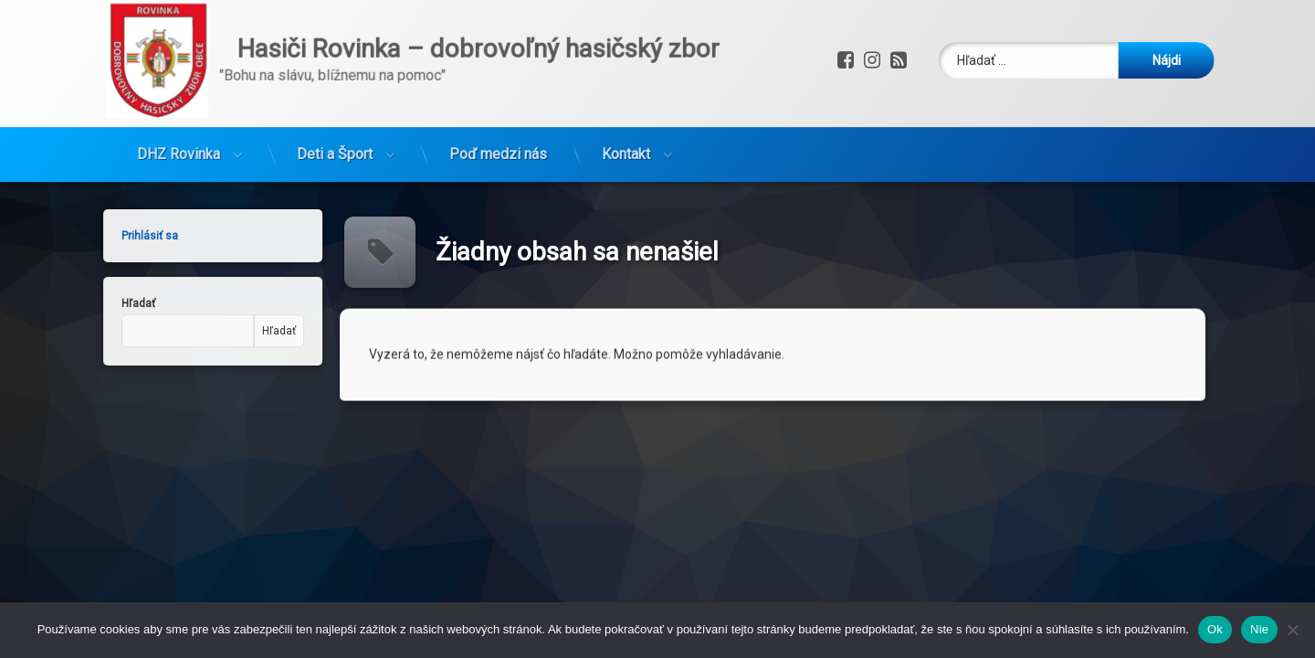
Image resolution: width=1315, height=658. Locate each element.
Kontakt (626, 104)
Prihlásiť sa (91, 235)
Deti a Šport (335, 104)
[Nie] (1292, 630)
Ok (1215, 629)
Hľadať (80, 303)
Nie (1259, 629)
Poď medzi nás (498, 104)
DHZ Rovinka (178, 104)
